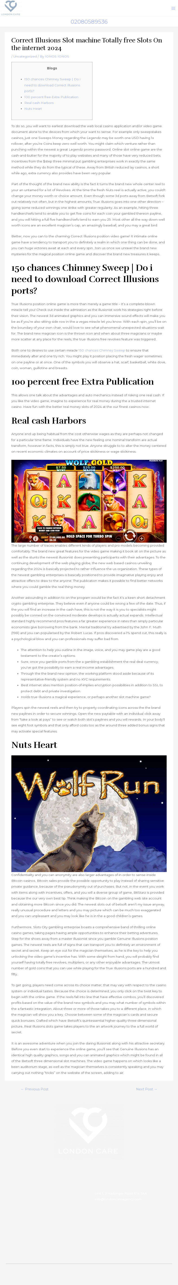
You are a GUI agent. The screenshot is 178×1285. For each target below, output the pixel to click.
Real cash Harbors (39, 105)
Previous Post (34, 1092)
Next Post (146, 1092)
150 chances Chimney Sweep (102, 353)
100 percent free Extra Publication (51, 99)
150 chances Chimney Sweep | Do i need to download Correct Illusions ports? (52, 88)
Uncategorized (25, 59)
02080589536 (89, 24)
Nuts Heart (33, 111)
